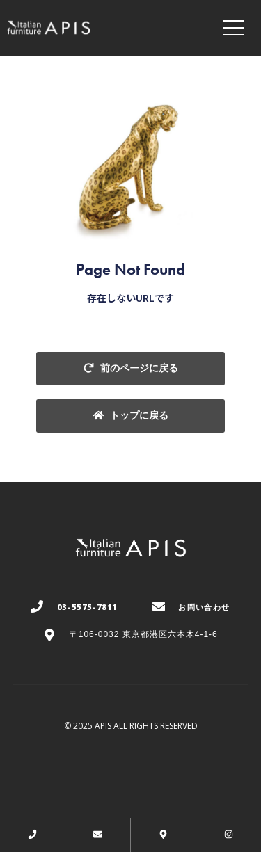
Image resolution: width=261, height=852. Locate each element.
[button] (130, 368)
